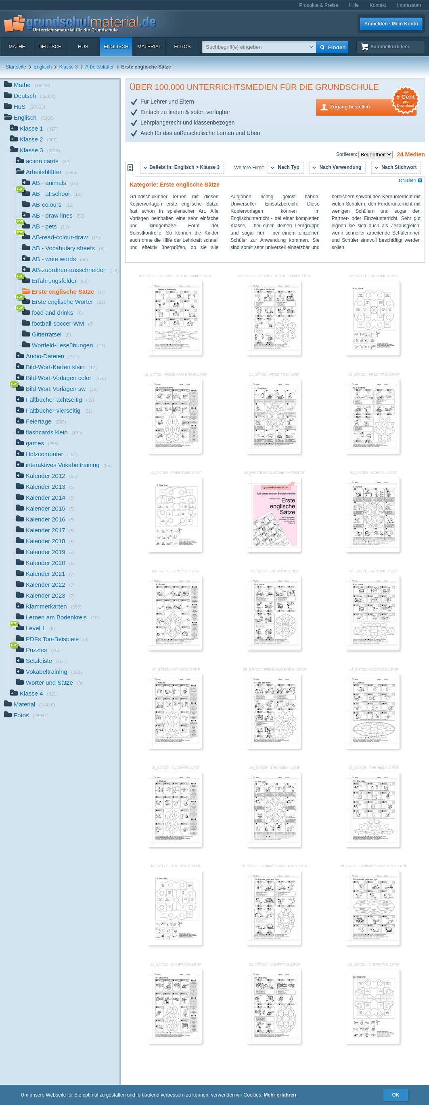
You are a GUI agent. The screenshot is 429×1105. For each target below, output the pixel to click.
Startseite (16, 67)
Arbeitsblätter (99, 67)
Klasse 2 (34, 140)
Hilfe (354, 5)
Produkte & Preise (318, 5)
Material (149, 47)
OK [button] (396, 1095)
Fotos (182, 47)
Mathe (16, 47)
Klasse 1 (34, 129)
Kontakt (378, 5)
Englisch (116, 47)
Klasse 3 (68, 67)
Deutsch (50, 47)
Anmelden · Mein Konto (391, 24)
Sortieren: (347, 154)
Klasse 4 (34, 694)
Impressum (409, 5)
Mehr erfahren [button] (280, 1095)
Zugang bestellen (373, 106)
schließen (410, 180)
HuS (83, 47)
